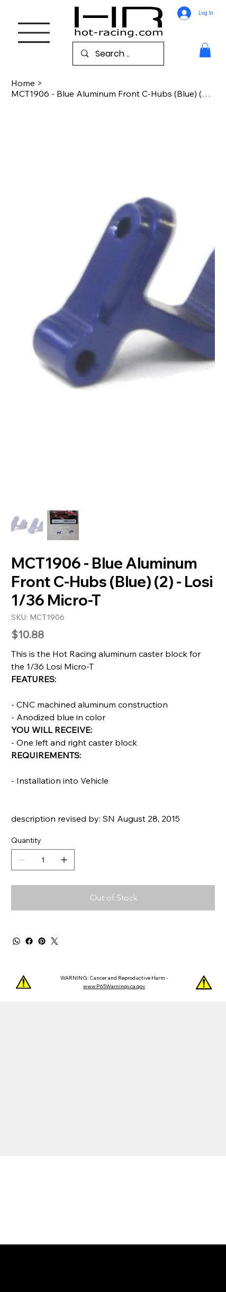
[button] (205, 50)
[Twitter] (54, 941)
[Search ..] (118, 53)
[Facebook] (29, 941)
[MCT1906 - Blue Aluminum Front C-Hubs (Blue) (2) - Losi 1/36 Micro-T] (112, 93)
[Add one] (64, 859)
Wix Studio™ (113, 1273)
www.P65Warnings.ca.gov (114, 986)
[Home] (23, 83)
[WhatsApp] (16, 941)
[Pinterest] (42, 941)
